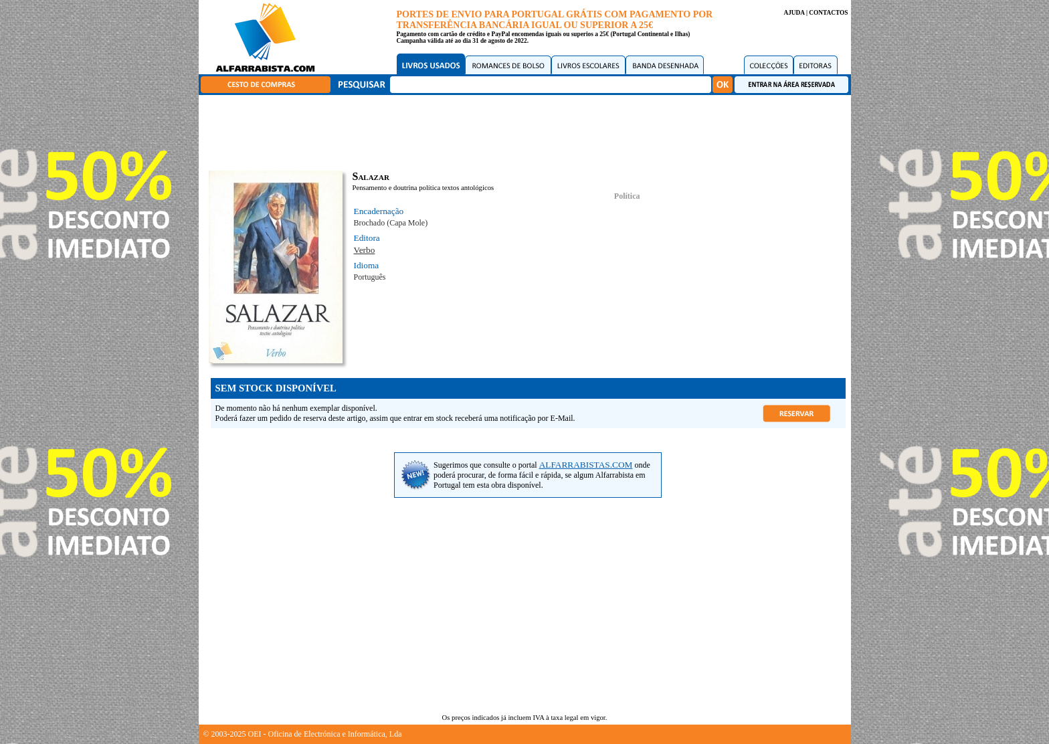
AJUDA (793, 12)
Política (627, 196)
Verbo (364, 250)
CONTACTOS (828, 12)
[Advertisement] (527, 130)
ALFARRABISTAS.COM (586, 465)
